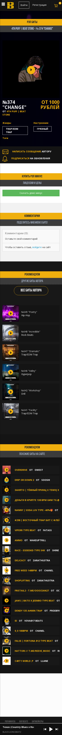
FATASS (47, 530)
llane (44, 660)
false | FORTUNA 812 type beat (34, 640)
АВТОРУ (26, 151)
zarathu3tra (41, 560)
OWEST (39, 469)
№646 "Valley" (28, 370)
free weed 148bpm (26, 570)
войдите (37, 247)
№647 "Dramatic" (30, 351)
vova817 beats (33, 620)
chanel (48, 570)
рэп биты (32, 22)
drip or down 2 (24, 479)
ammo (18, 540)
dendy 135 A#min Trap (28, 610)
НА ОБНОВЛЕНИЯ (26, 158)
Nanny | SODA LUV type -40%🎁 (34, 510)
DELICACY (20, 560)
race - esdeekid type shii (30, 550)
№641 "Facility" (29, 410)
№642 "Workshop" (31, 390)
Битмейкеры (37, 721)
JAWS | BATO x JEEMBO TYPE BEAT (35, 600)
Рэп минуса (10, 721)
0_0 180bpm (21, 630)
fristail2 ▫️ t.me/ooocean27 (32, 590)
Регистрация (39, 4)
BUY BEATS (23, 721)
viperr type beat (25, 530)
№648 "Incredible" (30, 331)
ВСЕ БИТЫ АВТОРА (31, 290)
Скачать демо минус (31, 193)
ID (16, 620)
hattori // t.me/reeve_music (32, 650)
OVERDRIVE (21, 469)
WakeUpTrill (38, 540)
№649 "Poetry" (29, 312)
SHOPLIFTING (22, 580)
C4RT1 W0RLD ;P (24, 660)
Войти (23, 5)
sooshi (45, 479)
